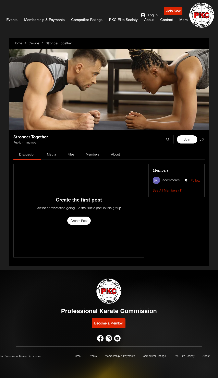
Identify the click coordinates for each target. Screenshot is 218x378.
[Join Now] (173, 11)
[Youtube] (117, 338)
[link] (27, 154)
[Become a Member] (108, 323)
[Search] (167, 139)
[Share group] (202, 139)
